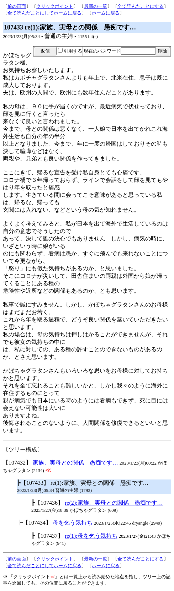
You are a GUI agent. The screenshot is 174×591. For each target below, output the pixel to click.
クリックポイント (54, 6)
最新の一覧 (95, 6)
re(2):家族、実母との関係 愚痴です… (114, 503)
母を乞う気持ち (73, 523)
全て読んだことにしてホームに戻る (44, 13)
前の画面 (16, 6)
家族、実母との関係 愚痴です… (75, 463)
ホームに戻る (106, 13)
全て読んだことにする (140, 6)
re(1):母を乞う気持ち (91, 536)
